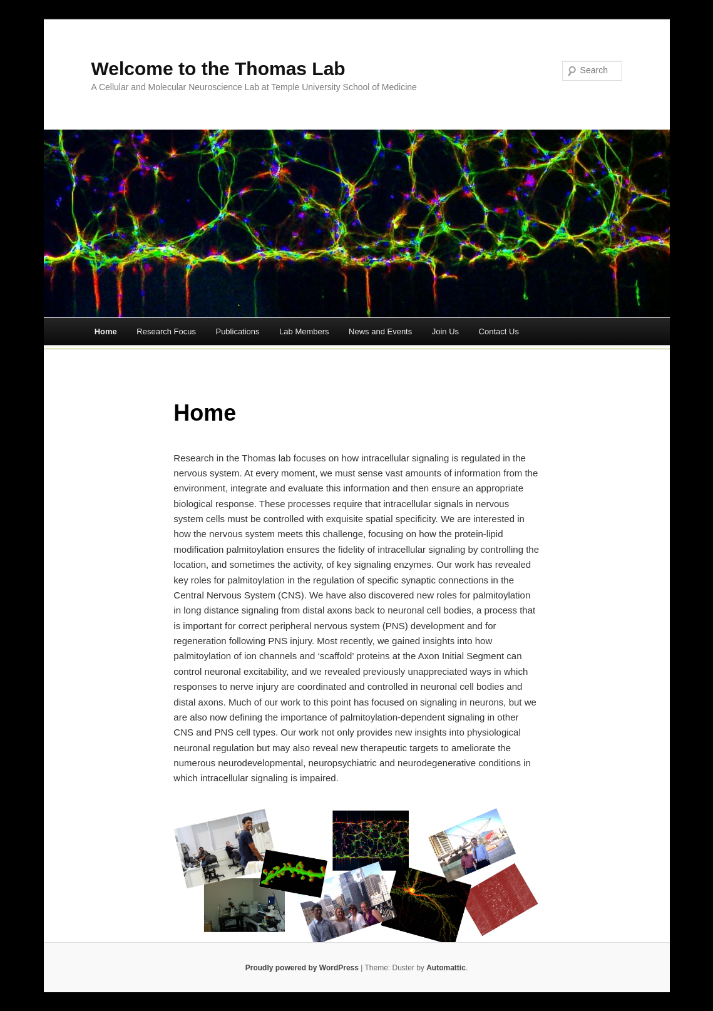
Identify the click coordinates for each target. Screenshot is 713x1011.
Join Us (445, 331)
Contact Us (499, 331)
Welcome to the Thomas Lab (218, 68)
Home (106, 331)
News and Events (380, 331)
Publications (237, 331)
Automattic (446, 967)
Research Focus (166, 331)
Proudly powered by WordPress (302, 967)
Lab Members (304, 331)
